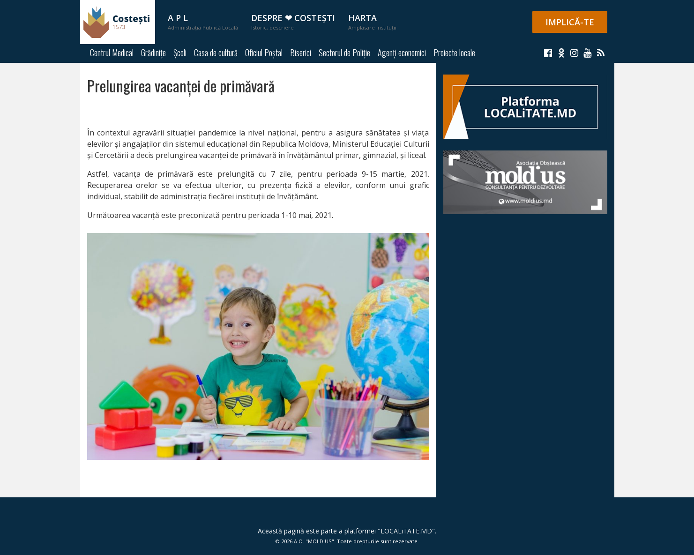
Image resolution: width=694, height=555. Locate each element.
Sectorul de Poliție (344, 52)
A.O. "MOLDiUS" (314, 541)
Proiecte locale (454, 52)
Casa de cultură (216, 52)
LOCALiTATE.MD (406, 530)
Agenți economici (402, 52)
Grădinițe (153, 52)
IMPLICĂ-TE (569, 22)
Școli (180, 52)
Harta (372, 21)
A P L (203, 21)
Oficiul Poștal (264, 52)
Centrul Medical (112, 52)
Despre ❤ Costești (293, 21)
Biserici (300, 52)
